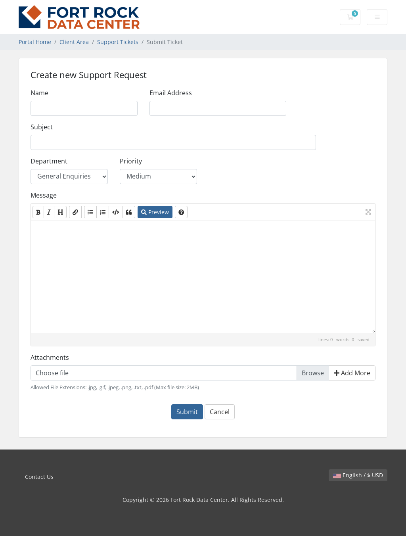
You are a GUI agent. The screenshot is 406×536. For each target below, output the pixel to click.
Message (44, 195)
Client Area (74, 42)
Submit (187, 411)
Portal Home (35, 42)
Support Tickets (117, 42)
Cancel (220, 411)
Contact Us (39, 476)
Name (39, 92)
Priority (131, 161)
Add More (352, 373)
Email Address (170, 92)
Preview (155, 212)
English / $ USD (358, 475)
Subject (42, 127)
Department (49, 161)
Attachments (50, 357)
